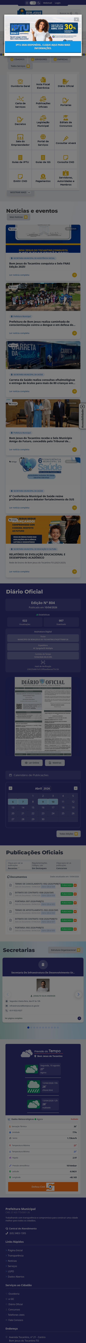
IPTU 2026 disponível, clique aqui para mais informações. (43, 23)
